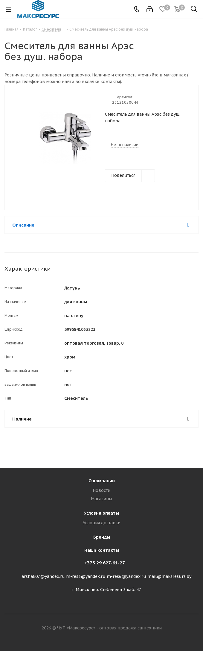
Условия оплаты (101, 513)
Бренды (101, 537)
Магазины (101, 498)
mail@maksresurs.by (169, 576)
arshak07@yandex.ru (43, 576)
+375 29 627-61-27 (104, 563)
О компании (101, 480)
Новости (101, 490)
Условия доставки (101, 522)
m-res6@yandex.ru (126, 576)
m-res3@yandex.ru (86, 576)
